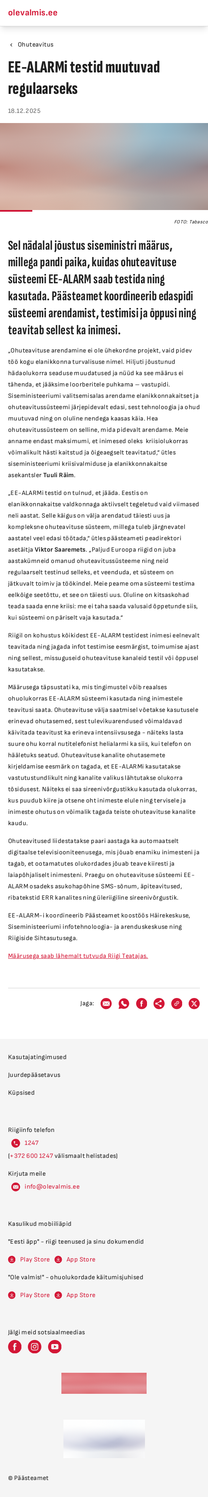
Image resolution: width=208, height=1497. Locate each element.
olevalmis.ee (33, 12)
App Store (81, 1259)
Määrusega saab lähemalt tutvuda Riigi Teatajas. (78, 956)
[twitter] (194, 1003)
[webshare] (159, 1003)
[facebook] (141, 1003)
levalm (56, 1187)
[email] (106, 1003)
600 (32, 1156)
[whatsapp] (124, 1003)
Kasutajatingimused (37, 1057)
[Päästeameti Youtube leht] (54, 1346)
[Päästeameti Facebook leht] (14, 1346)
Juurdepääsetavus (34, 1075)
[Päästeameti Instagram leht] (34, 1346)
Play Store (35, 1259)
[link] (177, 1003)
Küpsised (21, 1093)
